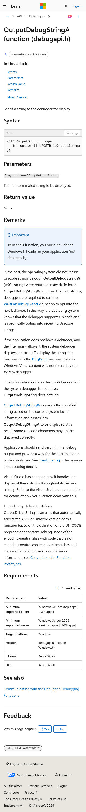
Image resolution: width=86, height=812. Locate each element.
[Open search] (66, 6)
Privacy (29, 792)
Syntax (12, 72)
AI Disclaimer (13, 786)
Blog (61, 786)
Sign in (77, 6)
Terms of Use (57, 799)
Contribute (11, 792)
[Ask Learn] (69, 16)
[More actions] (78, 16)
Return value (16, 84)
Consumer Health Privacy (21, 799)
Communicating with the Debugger (32, 688)
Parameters (15, 78)
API (19, 16)
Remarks (13, 90)
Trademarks (12, 805)
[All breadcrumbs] (8, 16)
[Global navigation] (4, 6)
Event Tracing (49, 460)
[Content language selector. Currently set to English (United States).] (25, 764)
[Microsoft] (43, 6)
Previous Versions (40, 786)
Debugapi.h (37, 16)
